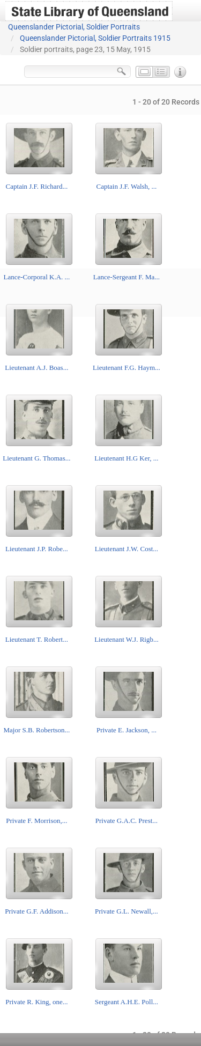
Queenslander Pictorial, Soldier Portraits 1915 (95, 38)
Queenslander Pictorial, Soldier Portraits (74, 27)
